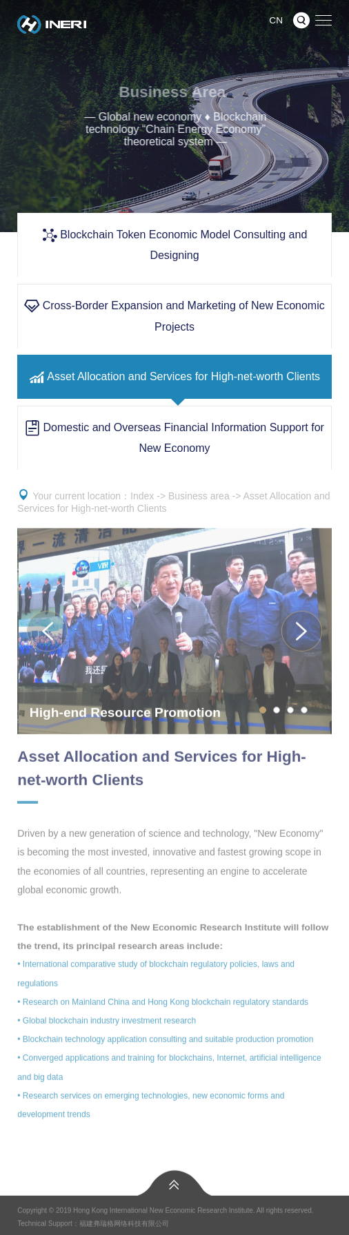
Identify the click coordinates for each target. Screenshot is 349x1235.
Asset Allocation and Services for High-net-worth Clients (174, 377)
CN (276, 20)
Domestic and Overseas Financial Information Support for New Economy (174, 436)
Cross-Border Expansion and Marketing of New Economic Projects (174, 315)
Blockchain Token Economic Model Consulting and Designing (175, 244)
